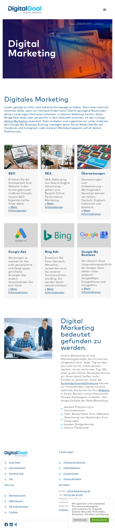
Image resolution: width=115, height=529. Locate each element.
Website (103, 390)
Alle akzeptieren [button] (99, 520)
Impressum (65, 510)
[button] (104, 9)
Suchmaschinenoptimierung (79, 383)
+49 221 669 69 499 (73, 495)
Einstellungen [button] (80, 520)
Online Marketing (16, 121)
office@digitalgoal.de (78, 491)
